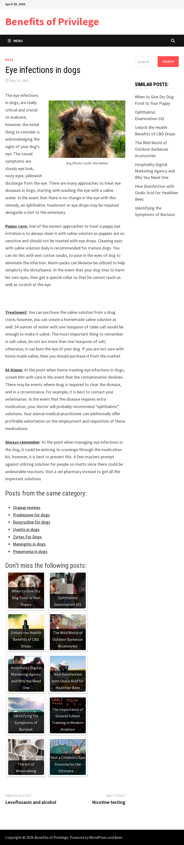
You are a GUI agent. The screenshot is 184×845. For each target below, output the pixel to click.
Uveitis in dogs (26, 529)
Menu (15, 40)
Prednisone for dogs (31, 515)
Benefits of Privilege (52, 21)
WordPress (98, 837)
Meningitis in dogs (29, 544)
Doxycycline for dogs (31, 522)
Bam (118, 837)
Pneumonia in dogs (30, 551)
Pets (9, 60)
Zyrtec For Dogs (27, 537)
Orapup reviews (26, 507)
